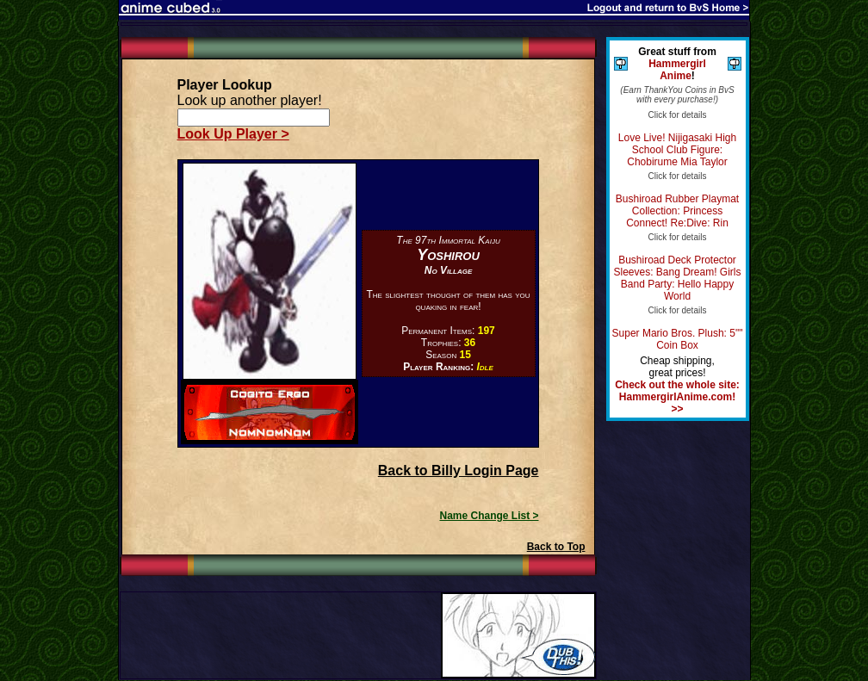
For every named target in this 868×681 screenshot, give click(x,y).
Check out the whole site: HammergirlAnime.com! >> (677, 397)
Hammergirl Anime (677, 70)
